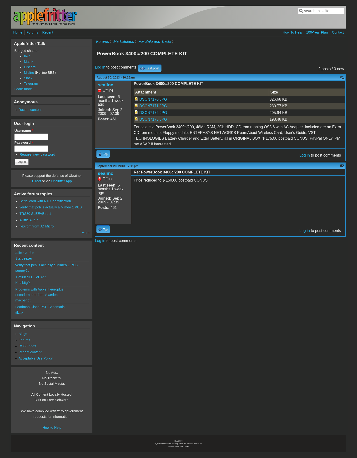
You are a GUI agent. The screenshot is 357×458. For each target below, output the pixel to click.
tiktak (19, 313)
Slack (28, 78)
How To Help (292, 32)
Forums (32, 32)
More (86, 233)
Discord (29, 67)
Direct (36, 181)
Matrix (28, 62)
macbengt (22, 300)
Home (17, 32)
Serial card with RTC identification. (46, 201)
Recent (47, 32)
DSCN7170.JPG (153, 99)
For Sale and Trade (154, 41)
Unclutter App (61, 181)
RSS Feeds (27, 346)
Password (23, 142)
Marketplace (123, 41)
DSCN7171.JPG (153, 106)
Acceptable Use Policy (36, 358)
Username (23, 131)
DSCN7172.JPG (153, 113)
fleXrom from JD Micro (37, 226)
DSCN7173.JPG (153, 119)
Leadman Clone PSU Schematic (39, 307)
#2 (342, 166)
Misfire (29, 72)
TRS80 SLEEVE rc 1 (35, 214)
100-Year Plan (317, 32)
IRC (27, 56)
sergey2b (22, 270)
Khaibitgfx (22, 283)
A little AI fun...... (32, 220)
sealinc (105, 84)
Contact (338, 32)
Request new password (37, 154)
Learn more (23, 89)
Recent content (30, 110)
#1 (342, 77)
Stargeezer (23, 258)
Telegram (31, 83)
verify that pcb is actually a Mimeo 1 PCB (51, 207)
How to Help (52, 427)
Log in (100, 67)
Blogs (23, 334)
